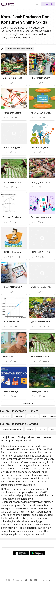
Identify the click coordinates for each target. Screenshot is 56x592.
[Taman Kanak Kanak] (11, 429)
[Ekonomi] (32, 416)
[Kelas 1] (30, 429)
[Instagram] (35, 580)
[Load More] (28, 403)
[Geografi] (19, 416)
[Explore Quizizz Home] (7, 4)
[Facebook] (31, 580)
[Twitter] (26, 580)
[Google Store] (37, 553)
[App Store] (21, 553)
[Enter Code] (48, 4)
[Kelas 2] (41, 429)
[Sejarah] (6, 416)
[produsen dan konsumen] (19, 49)
